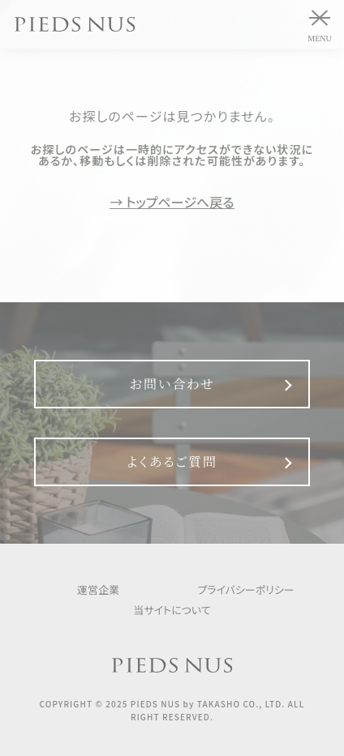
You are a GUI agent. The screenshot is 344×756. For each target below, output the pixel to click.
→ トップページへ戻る (172, 202)
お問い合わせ (171, 383)
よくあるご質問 (172, 461)
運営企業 (98, 589)
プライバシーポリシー (246, 589)
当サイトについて (171, 609)
